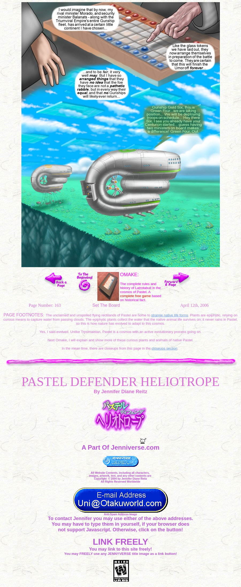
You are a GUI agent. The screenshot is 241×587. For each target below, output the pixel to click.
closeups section (164, 348)
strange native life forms (169, 315)
